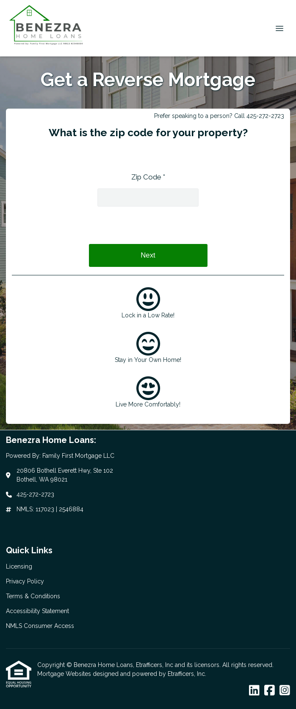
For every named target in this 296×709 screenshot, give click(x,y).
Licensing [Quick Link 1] (19, 566)
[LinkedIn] (254, 690)
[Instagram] (284, 690)
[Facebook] (269, 690)
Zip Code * (148, 177)
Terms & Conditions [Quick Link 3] (33, 596)
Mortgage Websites (65, 673)
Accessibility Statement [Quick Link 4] (37, 611)
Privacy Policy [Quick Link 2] (25, 581)
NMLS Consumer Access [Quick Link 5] (40, 625)
